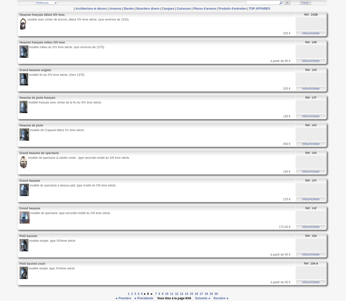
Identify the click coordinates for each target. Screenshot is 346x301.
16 (196, 294)
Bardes (129, 8)
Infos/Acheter (311, 33)
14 (186, 294)
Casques (168, 8)
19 (211, 294)
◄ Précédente (143, 298)
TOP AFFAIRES (259, 8)
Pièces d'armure (204, 8)
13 (181, 294)
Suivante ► (202, 298)
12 (176, 294)
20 (216, 294)
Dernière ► (221, 298)
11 (171, 294)
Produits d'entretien (232, 8)
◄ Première (123, 298)
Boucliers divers (147, 8)
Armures (115, 8)
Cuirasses (184, 8)
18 (206, 294)
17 (201, 294)
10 (166, 294)
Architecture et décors (91, 8)
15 (191, 294)
